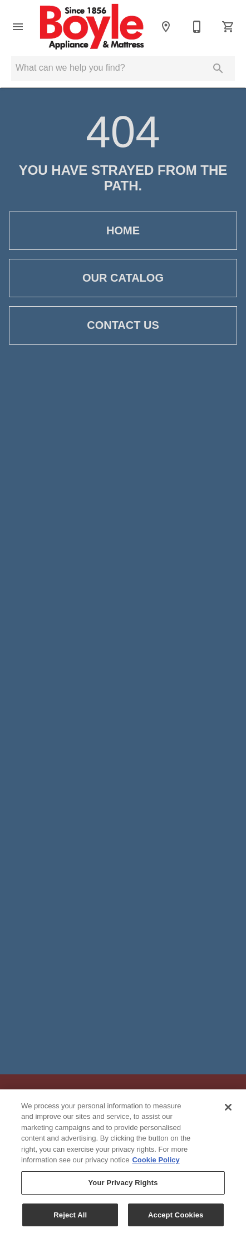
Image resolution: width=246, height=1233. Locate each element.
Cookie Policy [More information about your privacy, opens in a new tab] (155, 1168)
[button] (17, 26)
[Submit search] (218, 68)
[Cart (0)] (228, 26)
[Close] (228, 1115)
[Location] (165, 26)
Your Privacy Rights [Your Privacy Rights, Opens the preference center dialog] (123, 1190)
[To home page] (92, 27)
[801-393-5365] (197, 26)
